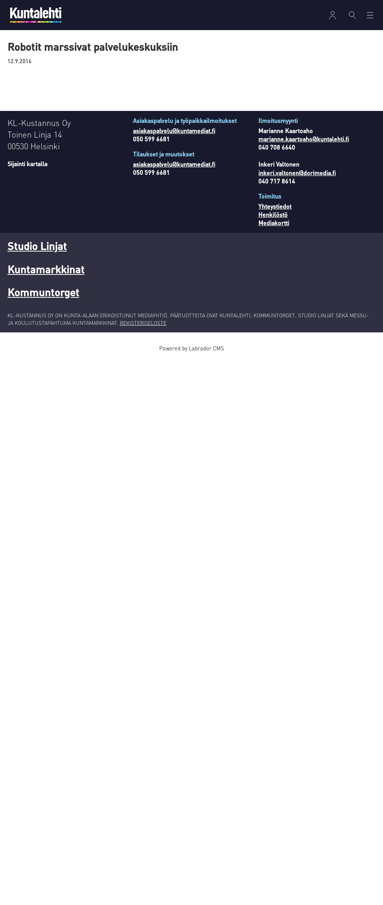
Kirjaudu (332, 15)
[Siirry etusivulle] (35, 15)
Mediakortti (273, 223)
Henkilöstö (273, 214)
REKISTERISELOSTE (143, 322)
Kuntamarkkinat (46, 269)
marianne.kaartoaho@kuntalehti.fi (303, 139)
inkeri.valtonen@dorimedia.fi (297, 173)
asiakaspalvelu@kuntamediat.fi (174, 131)
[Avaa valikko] (370, 15)
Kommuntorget (43, 292)
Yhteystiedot (274, 206)
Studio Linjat (37, 246)
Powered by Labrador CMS (191, 348)
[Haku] (352, 15)
